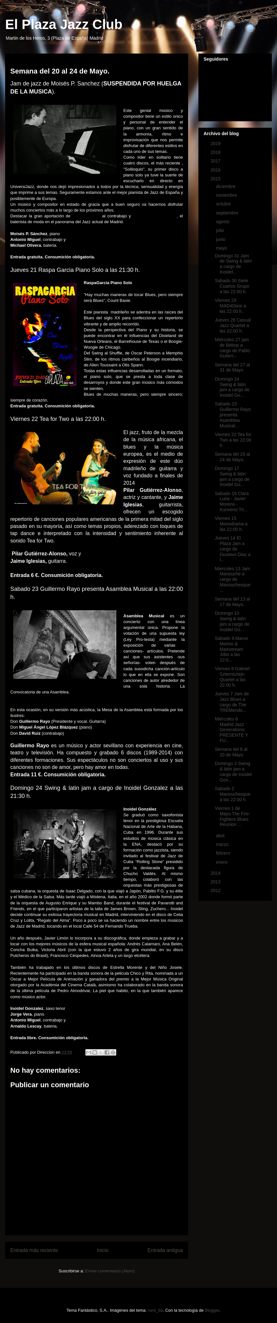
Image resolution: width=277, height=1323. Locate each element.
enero (222, 862)
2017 (216, 161)
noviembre (227, 195)
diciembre (226, 186)
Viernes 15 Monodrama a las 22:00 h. (231, 524)
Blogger (212, 1310)
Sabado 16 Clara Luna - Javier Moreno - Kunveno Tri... (232, 501)
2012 (216, 890)
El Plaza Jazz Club (63, 24)
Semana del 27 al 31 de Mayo (232, 367)
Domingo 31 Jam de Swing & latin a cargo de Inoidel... (233, 263)
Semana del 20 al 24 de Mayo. (232, 457)
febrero (223, 853)
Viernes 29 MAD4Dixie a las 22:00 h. (230, 306)
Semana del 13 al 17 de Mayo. (232, 601)
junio (221, 239)
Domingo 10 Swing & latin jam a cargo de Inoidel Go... (232, 621)
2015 (216, 178)
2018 (216, 152)
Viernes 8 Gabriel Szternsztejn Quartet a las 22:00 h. (232, 676)
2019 (216, 143)
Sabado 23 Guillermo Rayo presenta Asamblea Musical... (233, 414)
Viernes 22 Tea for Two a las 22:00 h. (233, 440)
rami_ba (155, 1310)
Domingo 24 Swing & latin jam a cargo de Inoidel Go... (232, 387)
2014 (216, 873)
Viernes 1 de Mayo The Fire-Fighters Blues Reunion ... (232, 816)
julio (220, 230)
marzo (223, 844)
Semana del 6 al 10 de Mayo (231, 752)
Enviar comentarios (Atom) (110, 1270)
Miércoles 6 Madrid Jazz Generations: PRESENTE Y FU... (231, 729)
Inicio (103, 1250)
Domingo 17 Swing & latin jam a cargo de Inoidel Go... (232, 476)
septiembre (227, 212)
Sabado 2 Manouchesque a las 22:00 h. (233, 794)
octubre (224, 203)
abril (220, 835)
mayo (222, 248)
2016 (216, 170)
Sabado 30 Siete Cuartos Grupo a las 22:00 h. (232, 286)
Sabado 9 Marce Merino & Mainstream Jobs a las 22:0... (231, 649)
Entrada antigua (165, 1250)
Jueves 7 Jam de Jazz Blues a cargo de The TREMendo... (232, 701)
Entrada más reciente (34, 1250)
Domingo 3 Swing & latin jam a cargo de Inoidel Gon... (233, 771)
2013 (216, 881)
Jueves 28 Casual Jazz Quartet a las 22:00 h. (233, 325)
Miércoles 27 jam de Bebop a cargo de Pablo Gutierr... (232, 347)
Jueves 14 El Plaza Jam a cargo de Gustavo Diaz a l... (233, 548)
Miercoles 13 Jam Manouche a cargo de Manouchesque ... (233, 579)
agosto (223, 221)
